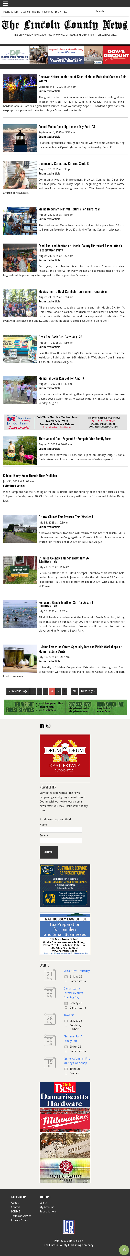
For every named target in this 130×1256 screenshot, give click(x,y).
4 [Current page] (52, 691)
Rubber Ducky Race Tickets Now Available (30, 475)
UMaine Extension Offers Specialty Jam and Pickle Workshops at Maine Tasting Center (80, 648)
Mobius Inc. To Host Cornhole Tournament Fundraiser (73, 291)
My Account (47, 1207)
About (15, 1202)
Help (65, 11)
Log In (58, 11)
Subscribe (47, 11)
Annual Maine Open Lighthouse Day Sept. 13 (67, 126)
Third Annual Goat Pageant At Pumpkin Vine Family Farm (75, 438)
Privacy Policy (19, 1220)
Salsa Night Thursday (77, 970)
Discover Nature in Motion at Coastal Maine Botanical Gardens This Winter (82, 78)
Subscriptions (48, 1211)
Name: (44, 824)
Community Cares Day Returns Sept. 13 (64, 163)
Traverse (69, 1015)
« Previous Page (18, 691)
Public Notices (10, 11)
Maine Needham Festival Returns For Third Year (69, 208)
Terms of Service (21, 1216)
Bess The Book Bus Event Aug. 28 (60, 336)
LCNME (15, 1211)
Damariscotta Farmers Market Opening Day (73, 993)
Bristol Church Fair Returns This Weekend (66, 516)
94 (74, 691)
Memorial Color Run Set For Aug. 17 (61, 378)
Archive (36, 11)
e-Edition (25, 11)
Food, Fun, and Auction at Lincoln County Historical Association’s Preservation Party (80, 247)
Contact (15, 1207)
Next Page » (88, 691)
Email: (44, 835)
